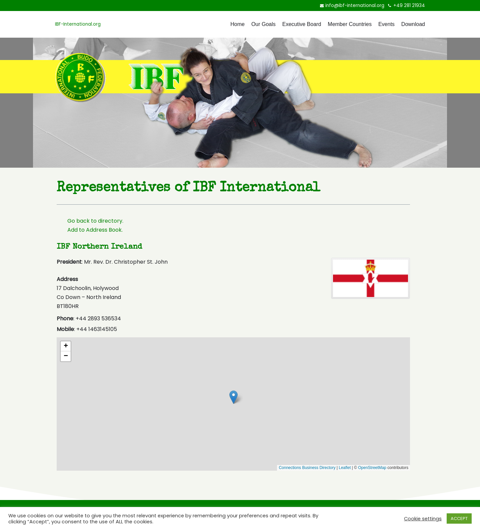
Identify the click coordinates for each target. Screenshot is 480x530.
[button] (257, 392)
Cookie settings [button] (423, 519)
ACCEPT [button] (459, 518)
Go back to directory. (95, 221)
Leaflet (345, 467)
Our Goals (263, 24)
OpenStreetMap (372, 467)
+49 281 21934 (409, 5)
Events (386, 24)
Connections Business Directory (307, 467)
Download (413, 24)
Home (237, 24)
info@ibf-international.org (354, 5)
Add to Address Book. (95, 230)
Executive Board (301, 24)
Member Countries (350, 24)
